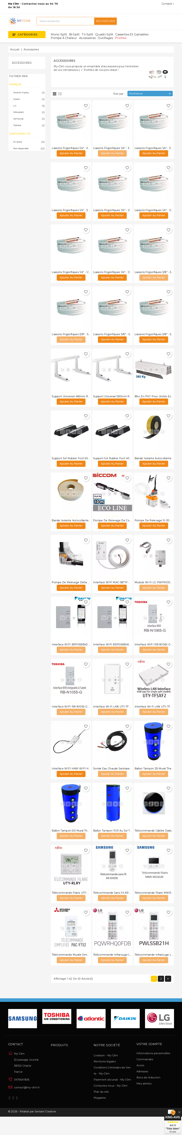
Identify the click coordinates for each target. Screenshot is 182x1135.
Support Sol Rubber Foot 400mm (115, 465)
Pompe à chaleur (64, 38)
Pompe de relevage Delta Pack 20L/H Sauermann (85, 591)
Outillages (105, 38)
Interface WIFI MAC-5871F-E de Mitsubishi (121, 591)
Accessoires (87, 38)
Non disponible (28, 148)
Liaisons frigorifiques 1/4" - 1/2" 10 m (158, 212)
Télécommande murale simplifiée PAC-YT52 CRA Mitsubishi (90, 971)
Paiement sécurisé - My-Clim (112, 1097)
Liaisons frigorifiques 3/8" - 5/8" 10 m (75, 338)
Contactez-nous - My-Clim (110, 1103)
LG (28, 106)
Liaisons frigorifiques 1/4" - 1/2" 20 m (116, 275)
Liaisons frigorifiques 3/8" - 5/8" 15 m (116, 338)
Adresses (142, 1089)
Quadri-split (104, 34)
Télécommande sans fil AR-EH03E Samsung (122, 908)
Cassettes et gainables (131, 34)
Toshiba (28, 125)
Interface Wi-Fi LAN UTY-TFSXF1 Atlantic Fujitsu (124, 718)
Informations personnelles (153, 1070)
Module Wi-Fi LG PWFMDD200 (155, 591)
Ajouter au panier (71, 154)
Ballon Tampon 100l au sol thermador (118, 844)
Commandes (144, 1076)
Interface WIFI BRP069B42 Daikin (74, 655)
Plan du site (101, 1109)
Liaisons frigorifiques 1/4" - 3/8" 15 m (158, 148)
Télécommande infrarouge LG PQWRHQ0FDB (123, 971)
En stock (28, 142)
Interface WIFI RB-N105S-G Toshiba (75, 718)
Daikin (28, 99)
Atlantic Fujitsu (28, 92)
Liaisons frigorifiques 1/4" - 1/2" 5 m (115, 212)
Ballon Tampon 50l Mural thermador (75, 844)
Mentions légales (105, 1079)
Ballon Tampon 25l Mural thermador (158, 781)
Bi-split (74, 34)
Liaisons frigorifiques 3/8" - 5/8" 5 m (157, 275)
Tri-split (87, 34)
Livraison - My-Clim (106, 1072)
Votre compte (149, 1061)
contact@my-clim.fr (27, 1105)
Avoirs (140, 1082)
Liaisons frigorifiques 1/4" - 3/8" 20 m (75, 212)
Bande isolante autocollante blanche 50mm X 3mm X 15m (90, 528)
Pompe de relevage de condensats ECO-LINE (124, 528)
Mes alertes (143, 1101)
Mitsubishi (28, 112)
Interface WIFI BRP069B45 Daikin (115, 655)
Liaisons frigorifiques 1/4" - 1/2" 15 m (74, 275)
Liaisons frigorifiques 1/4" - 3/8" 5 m (74, 148)
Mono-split (59, 34)
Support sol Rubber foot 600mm (73, 465)
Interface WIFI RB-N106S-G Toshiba (158, 655)
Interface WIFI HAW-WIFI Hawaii (73, 781)
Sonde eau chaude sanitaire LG (113, 781)
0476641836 (22, 1097)
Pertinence (150, 94)
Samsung (28, 118)
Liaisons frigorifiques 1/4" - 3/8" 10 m (116, 148)
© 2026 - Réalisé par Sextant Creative (32, 1130)
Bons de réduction (148, 1095)
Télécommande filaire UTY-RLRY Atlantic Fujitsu (83, 908)
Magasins (100, 1115)
